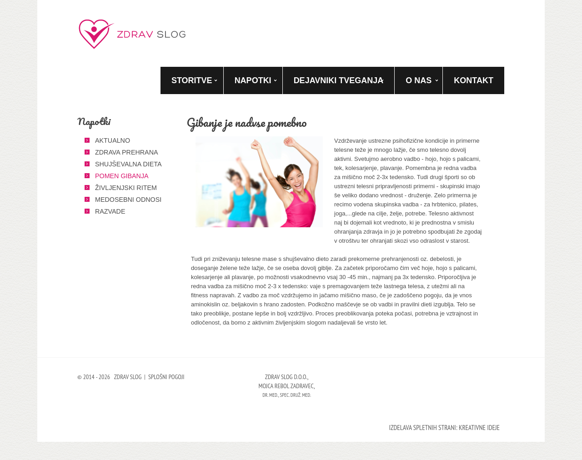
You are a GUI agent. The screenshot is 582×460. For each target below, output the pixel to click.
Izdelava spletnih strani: (423, 427)
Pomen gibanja (122, 176)
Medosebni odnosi (128, 199)
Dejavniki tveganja (339, 80)
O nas (418, 80)
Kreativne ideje (479, 427)
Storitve (191, 80)
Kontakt (473, 80)
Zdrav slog (133, 34)
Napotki (253, 80)
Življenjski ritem (126, 187)
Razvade (110, 211)
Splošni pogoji (166, 377)
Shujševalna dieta (128, 164)
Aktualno (112, 140)
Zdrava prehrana (126, 152)
